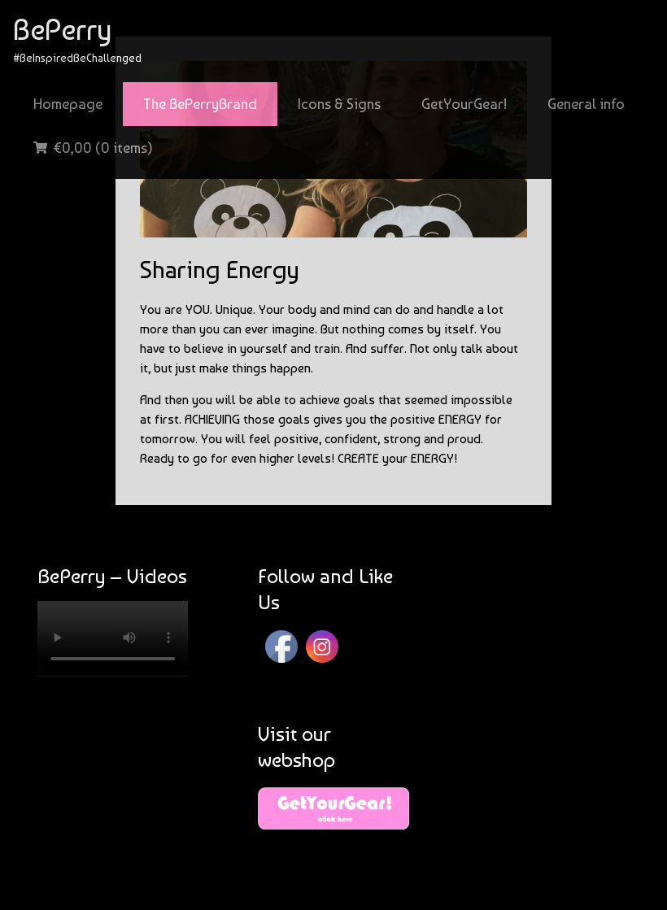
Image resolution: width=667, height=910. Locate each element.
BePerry (62, 29)
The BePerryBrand (200, 103)
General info (586, 103)
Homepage (67, 103)
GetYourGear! (464, 103)
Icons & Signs (339, 103)
